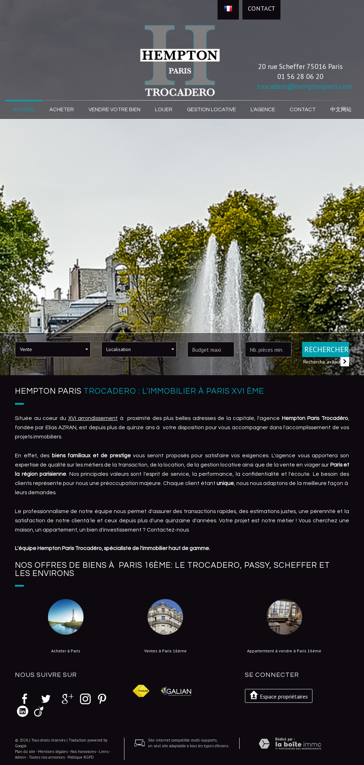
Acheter (62, 109)
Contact (261, 8)
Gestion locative (211, 109)
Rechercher (326, 349)
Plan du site (25, 750)
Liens (103, 750)
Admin (20, 756)
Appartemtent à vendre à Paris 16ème (284, 650)
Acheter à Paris (65, 650)
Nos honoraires (83, 750)
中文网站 (340, 109)
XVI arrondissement (93, 417)
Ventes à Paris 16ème (165, 650)
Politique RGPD (81, 756)
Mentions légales (53, 750)
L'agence (261, 109)
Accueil (24, 109)
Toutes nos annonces (47, 756)
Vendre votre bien (115, 109)
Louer (164, 109)
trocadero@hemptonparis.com (304, 86)
